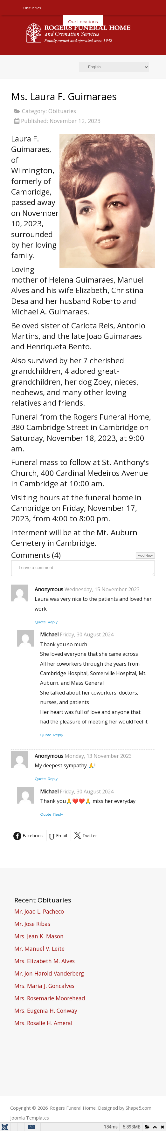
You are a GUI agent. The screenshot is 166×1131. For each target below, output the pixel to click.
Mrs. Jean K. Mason (39, 937)
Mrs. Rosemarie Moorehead (49, 999)
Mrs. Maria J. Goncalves (44, 987)
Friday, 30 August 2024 (87, 634)
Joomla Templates (29, 1118)
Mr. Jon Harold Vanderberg (49, 974)
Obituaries (62, 111)
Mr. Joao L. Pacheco (39, 912)
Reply (53, 622)
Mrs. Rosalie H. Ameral (43, 1024)
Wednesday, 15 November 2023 (102, 589)
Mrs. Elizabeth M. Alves (44, 962)
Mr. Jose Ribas (32, 925)
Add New (145, 555)
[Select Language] (114, 67)
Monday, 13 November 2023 (98, 755)
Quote (40, 622)
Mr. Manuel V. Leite (39, 949)
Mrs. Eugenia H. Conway (45, 1011)
